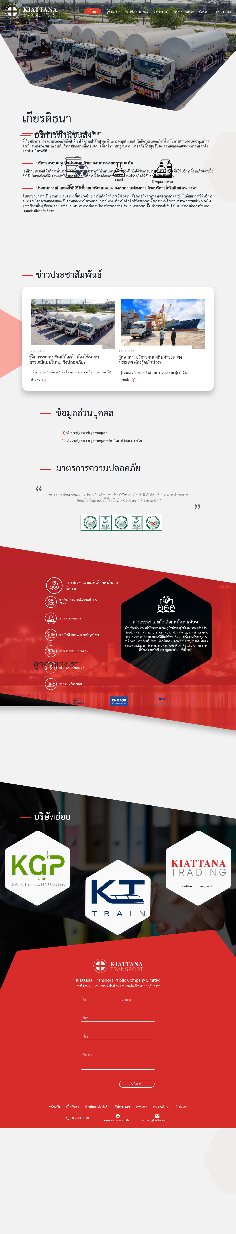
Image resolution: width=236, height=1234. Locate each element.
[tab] (84, 585)
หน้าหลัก (94, 11)
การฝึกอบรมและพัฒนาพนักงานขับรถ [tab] (71, 602)
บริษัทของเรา (122, 1107)
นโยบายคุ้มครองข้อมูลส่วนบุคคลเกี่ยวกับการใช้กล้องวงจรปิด (102, 440)
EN (229, 11)
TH (218, 11)
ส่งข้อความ (136, 1084)
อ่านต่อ (38, 379)
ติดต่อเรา (204, 11)
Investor (141, 1107)
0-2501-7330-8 (78, 1118)
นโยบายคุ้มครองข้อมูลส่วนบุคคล (84, 433)
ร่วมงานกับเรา (161, 1107)
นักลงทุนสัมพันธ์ (184, 11)
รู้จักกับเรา (112, 11)
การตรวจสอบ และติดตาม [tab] (67, 651)
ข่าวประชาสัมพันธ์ (137, 11)
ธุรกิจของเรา (161, 11)
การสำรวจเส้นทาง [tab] (63, 618)
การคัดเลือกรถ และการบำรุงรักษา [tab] (72, 635)
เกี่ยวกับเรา (72, 1107)
